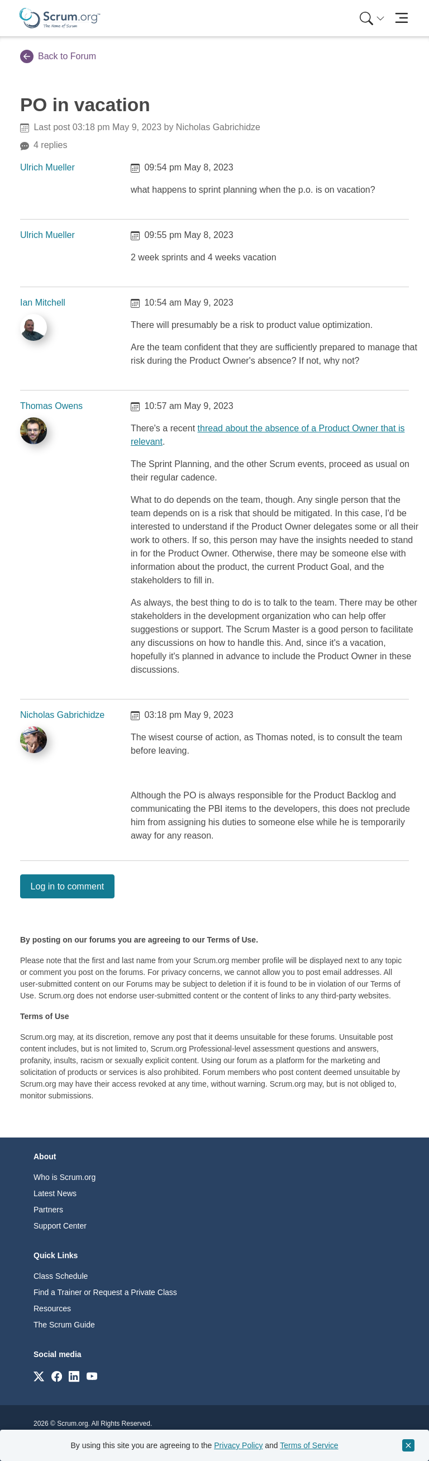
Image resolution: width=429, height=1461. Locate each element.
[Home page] (60, 18)
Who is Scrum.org (65, 1177)
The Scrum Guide (64, 1324)
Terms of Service (309, 1445)
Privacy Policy (238, 1445)
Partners (48, 1209)
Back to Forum (58, 56)
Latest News (55, 1193)
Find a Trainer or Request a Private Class (105, 1292)
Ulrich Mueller (47, 167)
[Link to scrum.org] (39, 1376)
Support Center (60, 1225)
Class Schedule (61, 1276)
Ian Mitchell (42, 302)
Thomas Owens (51, 406)
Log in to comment (67, 886)
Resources (52, 1308)
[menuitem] (371, 18)
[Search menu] (372, 18)
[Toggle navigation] (401, 18)
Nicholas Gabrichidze (62, 715)
